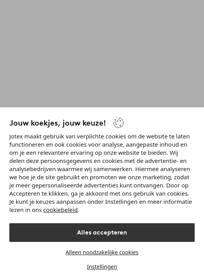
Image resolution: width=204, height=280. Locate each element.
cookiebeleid (60, 210)
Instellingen (102, 266)
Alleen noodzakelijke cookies (102, 252)
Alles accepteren (102, 232)
